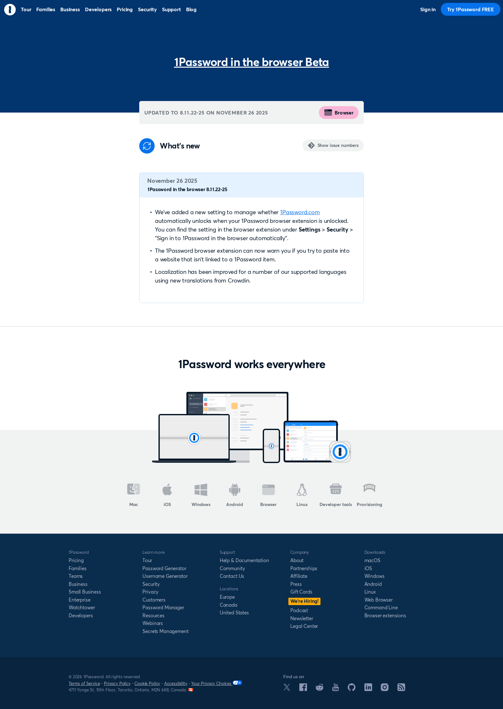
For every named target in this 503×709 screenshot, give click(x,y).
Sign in (428, 9)
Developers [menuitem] (98, 9)
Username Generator (164, 576)
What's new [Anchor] (180, 145)
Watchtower (82, 607)
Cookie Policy (147, 683)
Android (234, 495)
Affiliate (298, 576)
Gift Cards (301, 592)
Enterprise (79, 600)
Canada (228, 605)
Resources (153, 615)
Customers (154, 600)
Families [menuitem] (45, 9)
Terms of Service (84, 683)
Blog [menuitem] (191, 9)
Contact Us (232, 576)
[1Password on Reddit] (319, 689)
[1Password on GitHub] (351, 689)
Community (232, 568)
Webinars (152, 623)
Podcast (299, 610)
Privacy (150, 592)
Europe (227, 597)
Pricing (76, 560)
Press (296, 584)
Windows (201, 495)
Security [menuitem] (147, 9)
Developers (81, 615)
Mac (133, 495)
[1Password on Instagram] (384, 689)
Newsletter (301, 618)
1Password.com (300, 212)
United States (234, 613)
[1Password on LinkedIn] (368, 689)
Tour (147, 560)
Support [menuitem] (171, 9)
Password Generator (164, 568)
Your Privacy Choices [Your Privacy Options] (216, 683)
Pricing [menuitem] (125, 9)
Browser (339, 112)
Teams (76, 576)
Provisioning (369, 495)
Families (78, 568)
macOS (372, 560)
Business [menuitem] (70, 9)
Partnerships (303, 568)
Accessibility (175, 683)
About (296, 560)
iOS (167, 495)
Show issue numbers (338, 145)
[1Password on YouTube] (335, 689)
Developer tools (336, 495)
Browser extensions (385, 615)
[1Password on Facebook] (303, 689)
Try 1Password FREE (470, 9)
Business (78, 584)
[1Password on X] (286, 689)
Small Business (85, 592)
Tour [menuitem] (26, 9)
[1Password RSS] (401, 689)
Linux (301, 495)
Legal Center (304, 626)
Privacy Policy (117, 683)
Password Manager (163, 607)
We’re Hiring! (304, 601)
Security (151, 584)
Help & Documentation (244, 560)
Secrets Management (165, 631)
